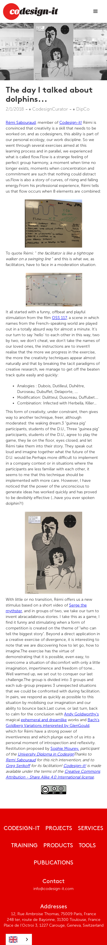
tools (87, 846)
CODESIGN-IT (22, 828)
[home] (30, 11)
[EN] (19, 939)
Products (58, 846)
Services (90, 828)
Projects (58, 828)
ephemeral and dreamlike (44, 719)
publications (53, 863)
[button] (95, 11)
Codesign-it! (70, 122)
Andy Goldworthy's (81, 714)
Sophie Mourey (65, 748)
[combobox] (19, 939)
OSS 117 (59, 317)
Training (24, 846)
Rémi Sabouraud (21, 122)
